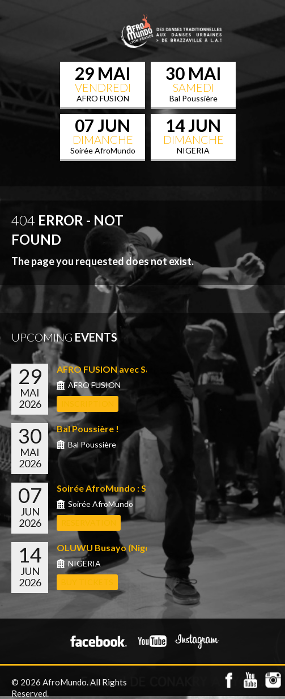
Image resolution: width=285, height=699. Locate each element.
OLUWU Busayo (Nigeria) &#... (121, 547)
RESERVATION (88, 522)
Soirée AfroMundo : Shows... (116, 488)
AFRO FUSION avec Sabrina (115, 369)
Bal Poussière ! (88, 428)
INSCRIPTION (87, 403)
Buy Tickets (87, 582)
